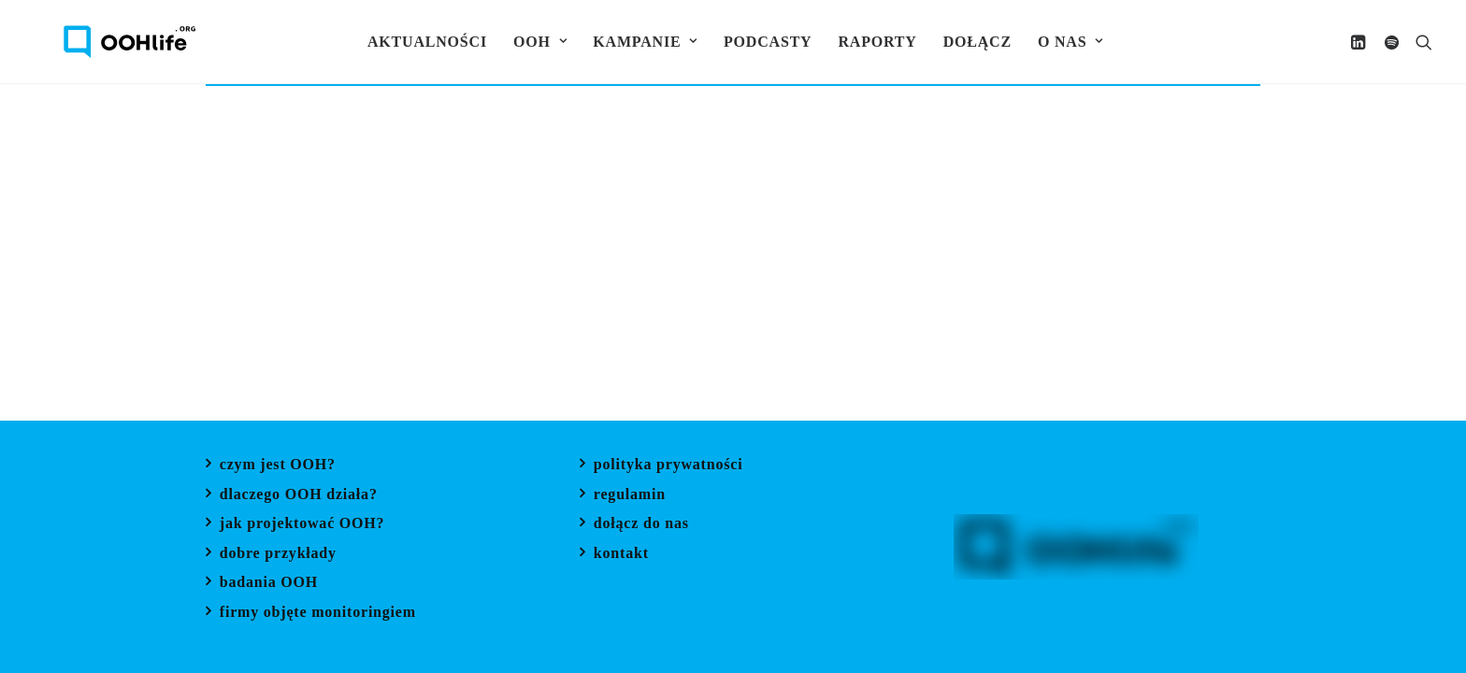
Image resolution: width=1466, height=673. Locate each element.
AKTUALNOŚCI (424, 42)
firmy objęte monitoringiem (318, 613)
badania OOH (269, 584)
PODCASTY (766, 42)
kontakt (621, 555)
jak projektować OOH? (302, 525)
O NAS (1067, 42)
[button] (1360, 41)
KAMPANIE (643, 42)
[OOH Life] (99, 41)
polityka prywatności (668, 466)
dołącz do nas (641, 525)
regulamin (630, 496)
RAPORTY (875, 42)
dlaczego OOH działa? (299, 496)
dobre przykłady (278, 555)
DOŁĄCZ (975, 42)
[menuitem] (424, 41)
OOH (537, 42)
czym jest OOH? (278, 466)
